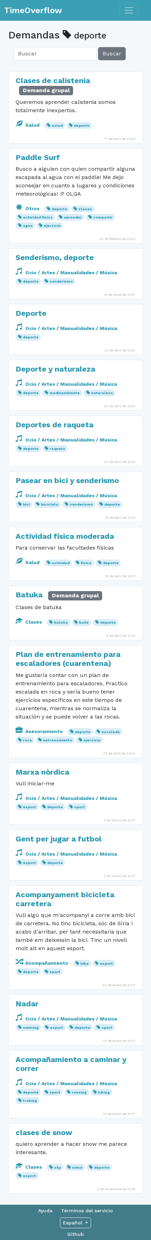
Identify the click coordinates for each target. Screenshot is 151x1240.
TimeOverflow (33, 10)
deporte (81, 125)
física (86, 563)
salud (57, 125)
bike (84, 963)
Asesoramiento (40, 731)
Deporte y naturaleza (55, 369)
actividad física (38, 217)
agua (28, 225)
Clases (85, 209)
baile (84, 622)
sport (79, 807)
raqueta (57, 448)
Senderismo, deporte (55, 257)
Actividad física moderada (65, 536)
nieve (77, 1167)
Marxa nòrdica (42, 772)
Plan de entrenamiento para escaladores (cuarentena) (68, 659)
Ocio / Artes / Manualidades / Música (66, 272)
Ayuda (45, 1210)
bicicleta (49, 504)
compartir (103, 217)
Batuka (29, 594)
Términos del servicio (87, 1210)
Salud (28, 125)
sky (57, 1167)
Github (75, 1234)
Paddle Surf (38, 157)
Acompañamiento (43, 963)
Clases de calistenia (53, 80)
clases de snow (44, 1132)
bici (26, 504)
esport (29, 807)
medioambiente (65, 393)
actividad (61, 563)
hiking (104, 1092)
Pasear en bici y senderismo (67, 480)
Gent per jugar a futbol (58, 839)
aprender (73, 217)
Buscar (112, 53)
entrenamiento (57, 740)
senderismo (61, 281)
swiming (31, 1027)
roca (27, 740)
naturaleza (102, 393)
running (79, 1092)
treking (30, 1100)
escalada (110, 732)
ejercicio (52, 225)
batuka (61, 622)
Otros (28, 208)
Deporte (31, 313)
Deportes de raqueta (55, 424)
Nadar (27, 1003)
